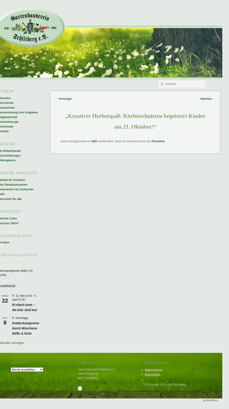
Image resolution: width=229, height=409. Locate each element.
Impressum (152, 374)
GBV (95, 141)
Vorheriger (63, 98)
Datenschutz (153, 369)
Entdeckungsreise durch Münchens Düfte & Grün (25, 328)
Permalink (158, 141)
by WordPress (210, 400)
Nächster (208, 98)
